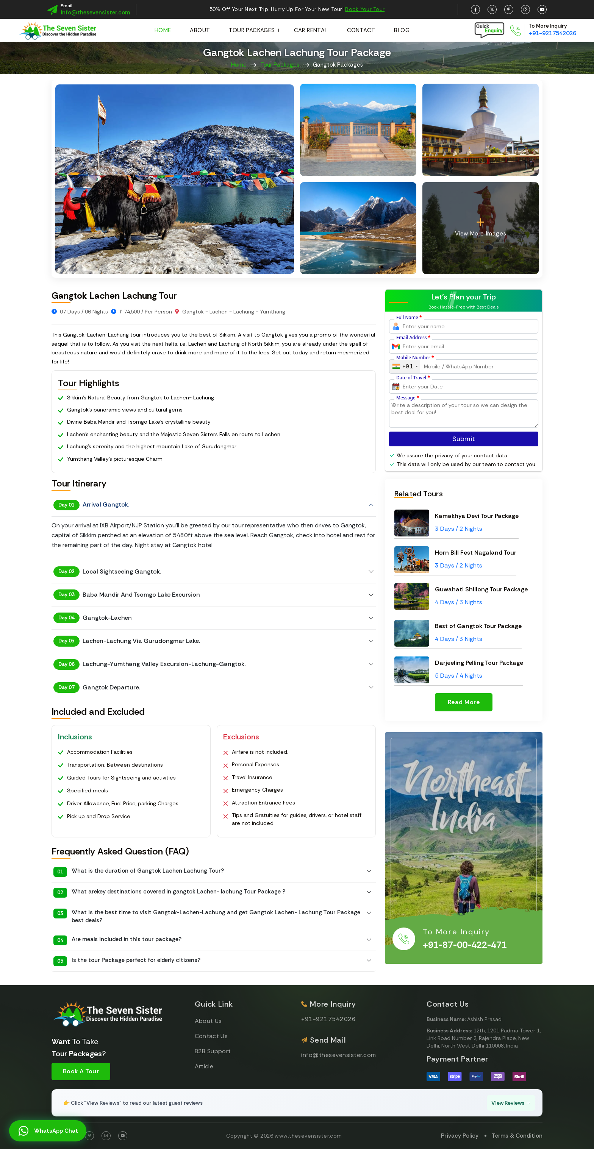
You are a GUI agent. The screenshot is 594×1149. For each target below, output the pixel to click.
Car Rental (311, 30)
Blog (402, 30)
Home (163, 30)
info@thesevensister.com (95, 12)
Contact (361, 30)
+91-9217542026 (552, 33)
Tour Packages (252, 30)
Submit (463, 438)
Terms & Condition (517, 1136)
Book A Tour (81, 1071)
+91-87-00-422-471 (465, 945)
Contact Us (211, 1036)
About (200, 30)
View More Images (480, 227)
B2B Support (213, 1051)
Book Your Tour (365, 9)
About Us (208, 1021)
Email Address (413, 337)
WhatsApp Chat (47, 1131)
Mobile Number (415, 357)
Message (407, 398)
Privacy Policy (459, 1136)
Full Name (409, 317)
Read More (464, 702)
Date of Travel (413, 378)
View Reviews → (511, 1102)
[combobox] (404, 366)
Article (204, 1066)
